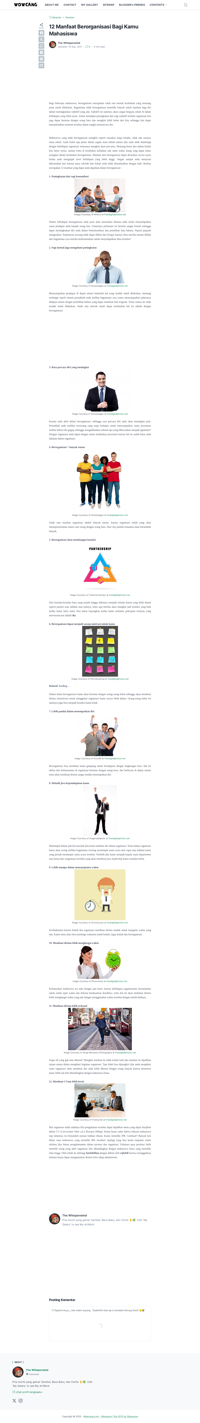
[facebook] (41, 33)
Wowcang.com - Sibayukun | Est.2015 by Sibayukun (110, 1416)
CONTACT (70, 4)
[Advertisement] (100, 74)
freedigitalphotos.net (115, 214)
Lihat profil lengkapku (27, 1392)
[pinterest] (41, 59)
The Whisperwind (37, 1370)
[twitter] (41, 39)
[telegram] (41, 52)
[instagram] (20, 1401)
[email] (41, 65)
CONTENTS (157, 4)
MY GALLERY (89, 4)
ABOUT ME (52, 4)
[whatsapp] (41, 46)
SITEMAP (108, 4)
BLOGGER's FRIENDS (132, 4)
